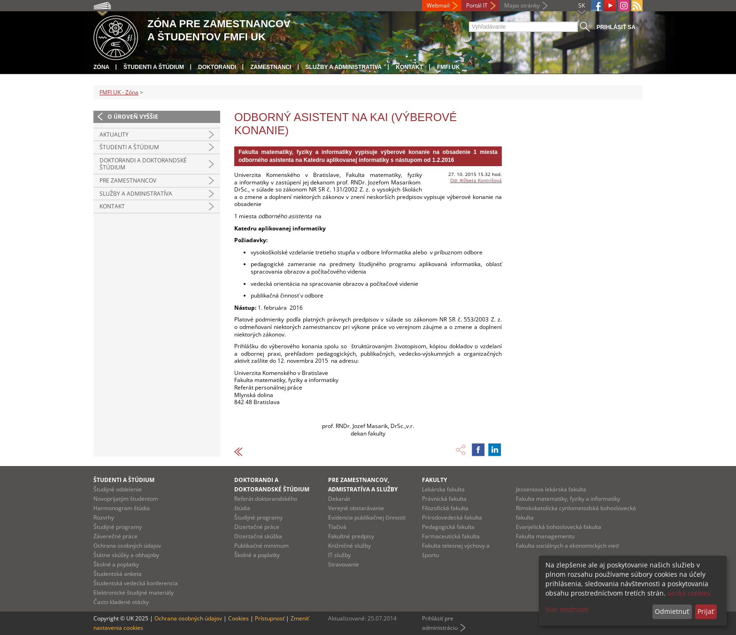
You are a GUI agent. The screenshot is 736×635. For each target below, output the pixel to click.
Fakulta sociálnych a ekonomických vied (567, 546)
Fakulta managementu (545, 536)
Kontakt (409, 67)
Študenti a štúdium (153, 67)
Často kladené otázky (121, 602)
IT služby (339, 555)
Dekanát (339, 499)
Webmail (438, 5)
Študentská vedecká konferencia (135, 583)
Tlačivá (337, 527)
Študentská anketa (117, 574)
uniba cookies (689, 593)
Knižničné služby (349, 546)
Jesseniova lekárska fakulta (551, 489)
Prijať (706, 611)
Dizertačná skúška (258, 536)
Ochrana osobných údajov (127, 546)
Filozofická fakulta (445, 508)
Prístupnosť (269, 618)
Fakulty (434, 480)
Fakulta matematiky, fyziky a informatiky (568, 499)
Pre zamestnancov (128, 180)
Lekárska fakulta (443, 489)
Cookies (238, 618)
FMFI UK (448, 67)
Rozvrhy (103, 517)
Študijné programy (117, 527)
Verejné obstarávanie (356, 508)
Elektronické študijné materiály (133, 593)
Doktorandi (217, 67)
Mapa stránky (522, 5)
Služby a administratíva (344, 67)
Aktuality (114, 134)
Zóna (101, 67)
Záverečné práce (115, 536)
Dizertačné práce (256, 527)
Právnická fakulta (444, 499)
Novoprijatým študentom (125, 499)
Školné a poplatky (116, 564)
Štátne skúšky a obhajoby (126, 555)
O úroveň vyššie (132, 117)
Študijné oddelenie (117, 489)
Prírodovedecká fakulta (452, 517)
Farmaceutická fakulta (451, 536)
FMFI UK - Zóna (119, 92)
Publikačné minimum (261, 546)
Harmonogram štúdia (121, 508)
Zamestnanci (270, 67)
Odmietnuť (672, 611)
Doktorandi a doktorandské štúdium (143, 164)
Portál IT (477, 5)
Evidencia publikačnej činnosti (367, 517)
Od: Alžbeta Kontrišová (476, 180)
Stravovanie (343, 564)
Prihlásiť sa (616, 27)
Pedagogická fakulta (448, 527)
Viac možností (567, 609)
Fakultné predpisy (351, 536)
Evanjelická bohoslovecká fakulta (558, 527)
